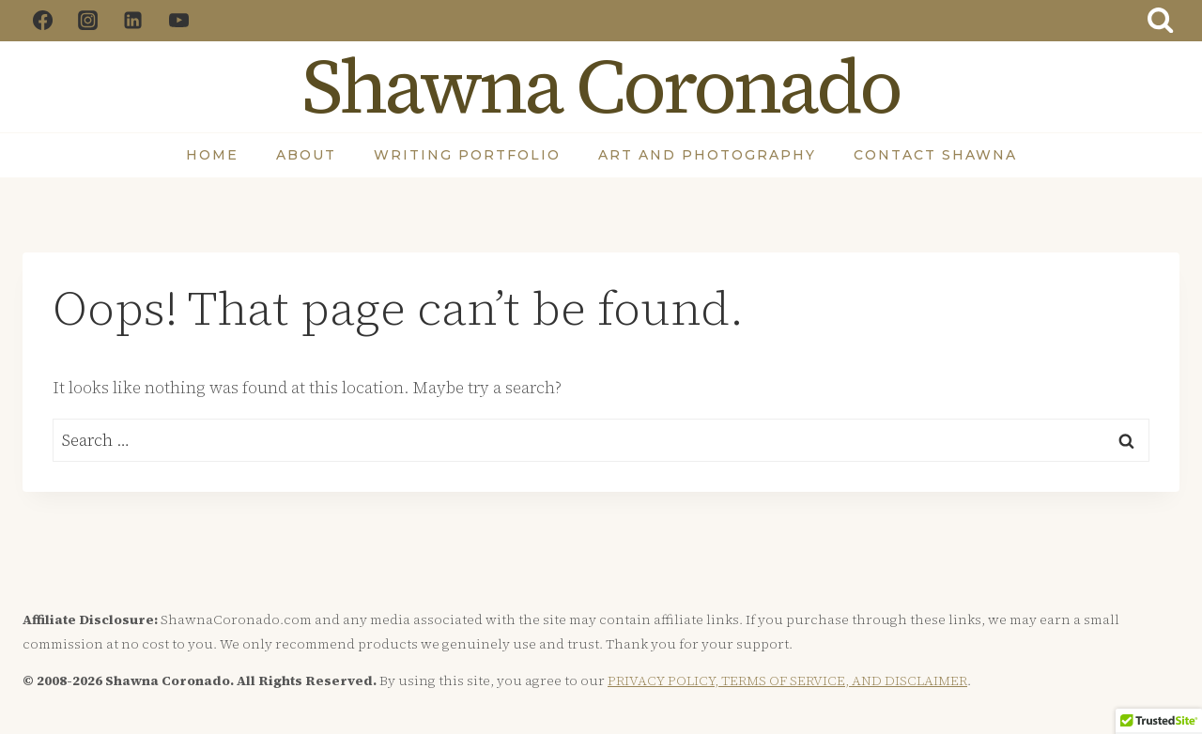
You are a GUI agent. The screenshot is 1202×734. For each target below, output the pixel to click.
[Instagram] (87, 20)
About (306, 154)
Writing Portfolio (467, 154)
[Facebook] (42, 20)
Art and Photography (707, 154)
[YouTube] (178, 20)
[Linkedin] (133, 20)
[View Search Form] (1160, 20)
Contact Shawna (935, 154)
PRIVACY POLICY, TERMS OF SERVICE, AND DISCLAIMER (787, 680)
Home (212, 154)
